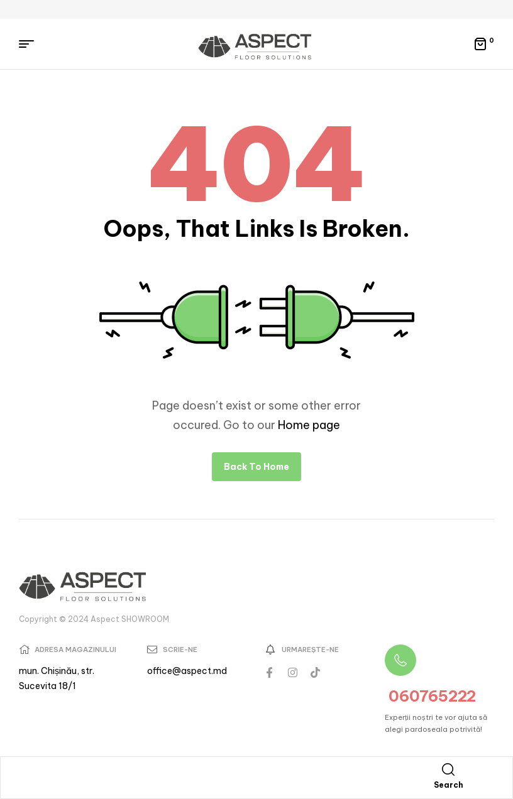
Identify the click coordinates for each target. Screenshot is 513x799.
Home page (309, 425)
